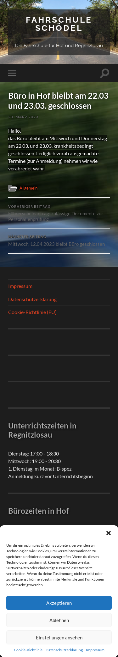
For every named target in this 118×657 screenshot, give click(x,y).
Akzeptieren (59, 603)
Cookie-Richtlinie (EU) (32, 312)
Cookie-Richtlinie (28, 650)
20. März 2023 (23, 116)
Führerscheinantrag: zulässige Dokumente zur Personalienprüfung (59, 213)
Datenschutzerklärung (64, 650)
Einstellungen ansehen (59, 637)
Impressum (95, 650)
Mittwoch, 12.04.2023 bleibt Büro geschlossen (59, 241)
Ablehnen (59, 620)
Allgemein (28, 187)
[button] (108, 533)
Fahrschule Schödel (59, 24)
